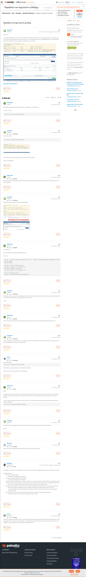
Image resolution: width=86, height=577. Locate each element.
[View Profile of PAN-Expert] (10, 103)
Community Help (51, 555)
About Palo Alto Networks (9, 552)
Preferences (74, 574)
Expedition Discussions (28, 13)
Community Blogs (52, 552)
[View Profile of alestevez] (9, 443)
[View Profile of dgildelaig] (9, 463)
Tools (13, 13)
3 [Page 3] (54, 537)
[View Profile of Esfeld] (8, 357)
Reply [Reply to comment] (58, 120)
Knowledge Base (51, 561)
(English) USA (60, 2)
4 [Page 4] (55, 537)
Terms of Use (28, 555)
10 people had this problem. (10, 83)
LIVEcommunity (6, 13)
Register (67, 2)
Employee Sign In (80, 2)
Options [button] (59, 30)
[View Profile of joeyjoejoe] (9, 30)
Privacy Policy (36, 572)
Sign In (73, 2)
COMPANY (5, 550)
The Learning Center (53, 558)
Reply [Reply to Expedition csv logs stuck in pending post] (58, 88)
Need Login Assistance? (78, 17)
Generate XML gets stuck (72, 88)
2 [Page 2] (53, 537)
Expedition (18, 13)
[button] (71, 571)
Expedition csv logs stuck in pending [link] (44, 13)
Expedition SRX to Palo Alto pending (75, 104)
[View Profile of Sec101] (8, 514)
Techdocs (49, 563)
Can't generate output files (73, 99)
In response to (12, 178)
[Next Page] (59, 538)
